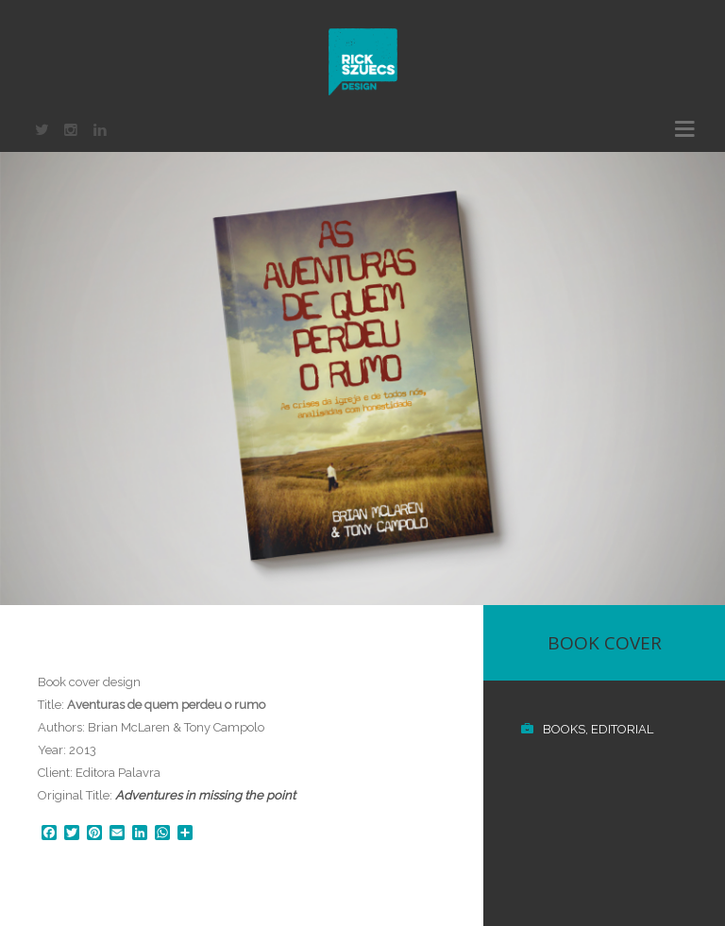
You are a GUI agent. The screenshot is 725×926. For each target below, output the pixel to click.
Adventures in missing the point (205, 795)
